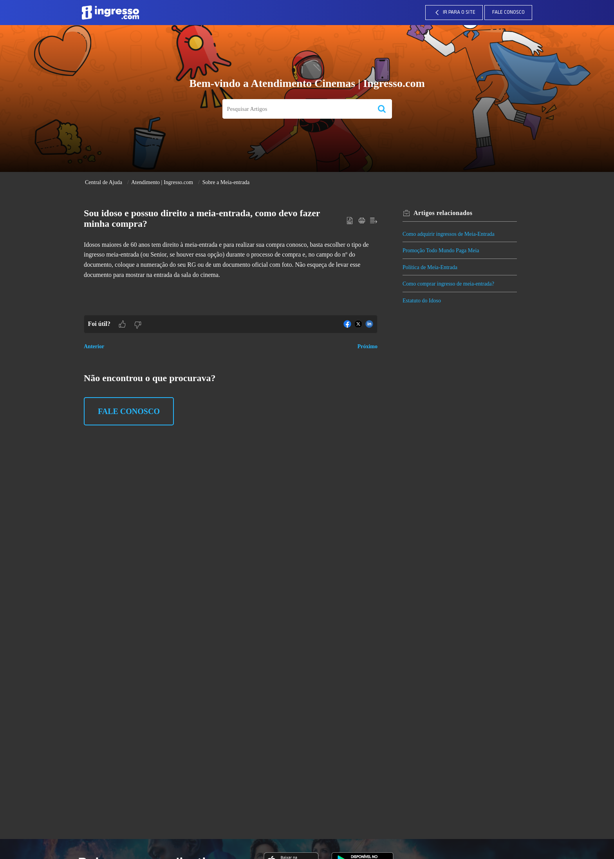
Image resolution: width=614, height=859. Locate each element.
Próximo (367, 346)
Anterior (94, 346)
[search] (297, 109)
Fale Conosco (508, 12)
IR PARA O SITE (454, 12)
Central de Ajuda (103, 182)
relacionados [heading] (443, 213)
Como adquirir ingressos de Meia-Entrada (449, 234)
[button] (382, 109)
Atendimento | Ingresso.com (162, 182)
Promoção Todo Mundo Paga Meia (441, 250)
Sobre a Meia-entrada (226, 182)
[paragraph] (230, 260)
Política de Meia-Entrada (430, 267)
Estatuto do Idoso (422, 301)
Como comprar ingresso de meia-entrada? (448, 284)
